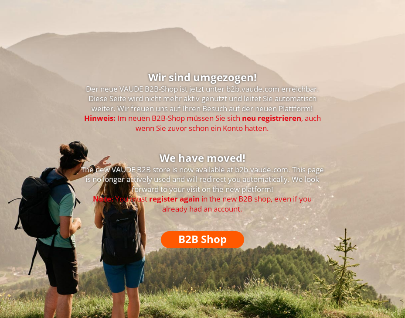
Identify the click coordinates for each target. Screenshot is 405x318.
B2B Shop (202, 239)
